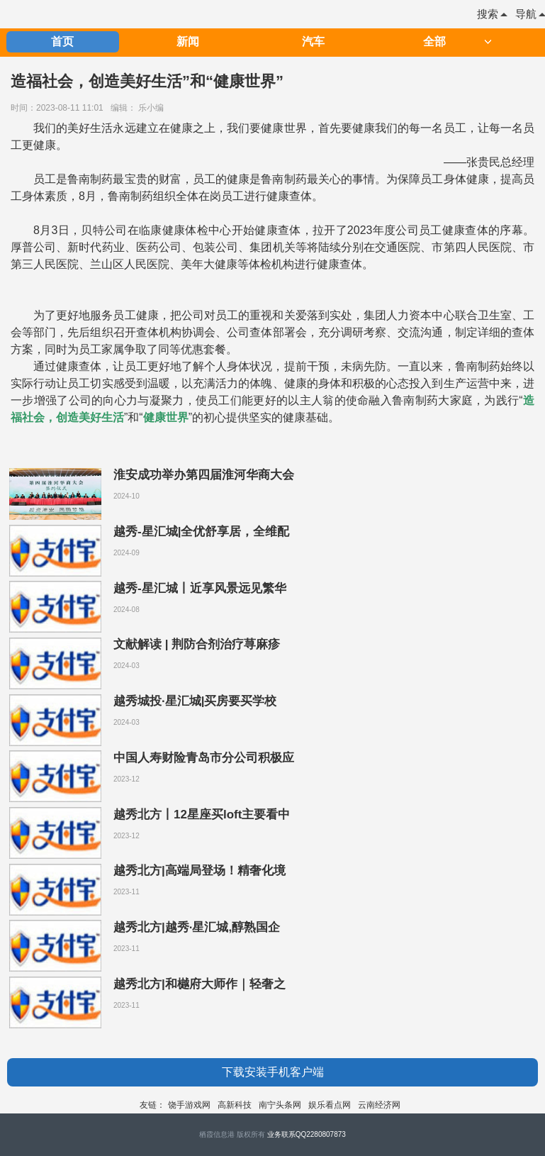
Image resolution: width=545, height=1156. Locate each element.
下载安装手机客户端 (273, 1072)
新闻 (187, 41)
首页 (62, 41)
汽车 (313, 41)
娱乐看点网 (329, 1105)
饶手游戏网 (189, 1105)
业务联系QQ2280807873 (306, 1134)
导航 (530, 14)
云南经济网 (379, 1105)
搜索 (492, 14)
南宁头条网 (280, 1105)
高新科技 (235, 1105)
